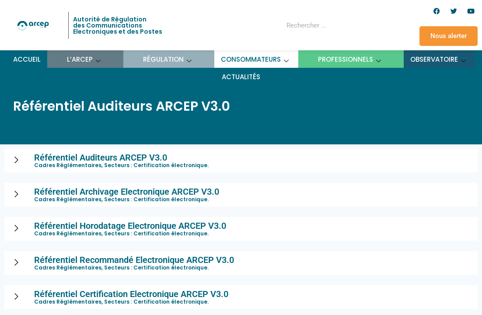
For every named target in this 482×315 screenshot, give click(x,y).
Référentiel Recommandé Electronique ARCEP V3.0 (134, 260)
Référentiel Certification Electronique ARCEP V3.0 (131, 294)
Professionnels (349, 59)
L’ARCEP (84, 59)
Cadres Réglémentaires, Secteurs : (83, 165)
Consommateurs (255, 59)
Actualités (241, 76)
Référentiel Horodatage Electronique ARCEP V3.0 (130, 225)
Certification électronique (170, 165)
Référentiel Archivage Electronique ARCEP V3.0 (126, 191)
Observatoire (438, 59)
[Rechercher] (360, 25)
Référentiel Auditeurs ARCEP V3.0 (100, 157)
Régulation (167, 59)
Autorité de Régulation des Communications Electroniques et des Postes (117, 25)
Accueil (27, 59)
